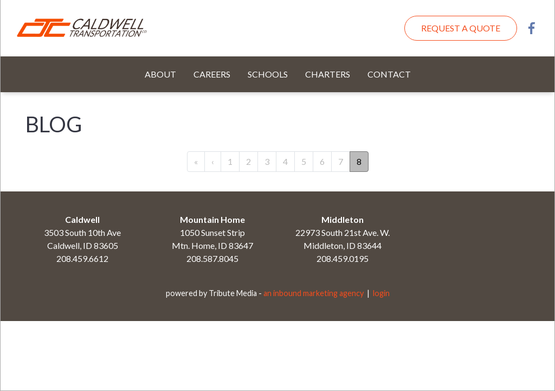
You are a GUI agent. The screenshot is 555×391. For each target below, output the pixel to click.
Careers (211, 74)
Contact (389, 74)
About (160, 74)
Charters (327, 74)
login (381, 293)
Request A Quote (460, 28)
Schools (268, 74)
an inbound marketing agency (313, 293)
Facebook (531, 28)
